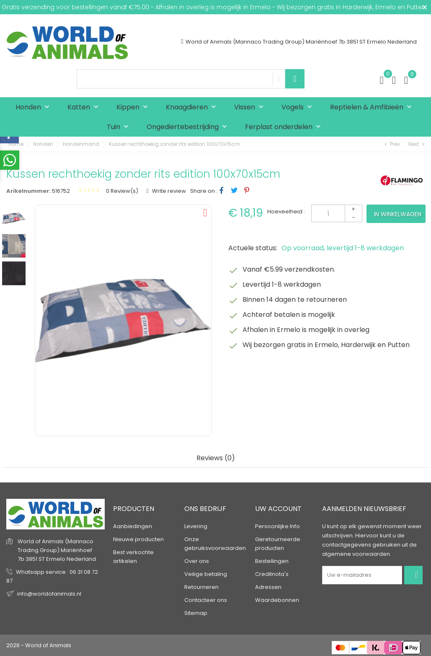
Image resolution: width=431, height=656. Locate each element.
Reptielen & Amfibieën (373, 107)
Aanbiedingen (132, 526)
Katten (84, 107)
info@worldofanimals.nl (49, 594)
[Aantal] (337, 213)
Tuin (119, 127)
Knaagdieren (193, 107)
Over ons (196, 561)
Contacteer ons (205, 600)
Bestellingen (272, 561)
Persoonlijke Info (277, 526)
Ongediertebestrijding (189, 127)
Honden (34, 107)
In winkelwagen (397, 214)
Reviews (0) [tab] (215, 458)
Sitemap (195, 613)
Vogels (298, 107)
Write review (168, 191)
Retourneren (201, 587)
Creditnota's (272, 574)
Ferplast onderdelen (285, 127)
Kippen (134, 107)
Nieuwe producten (138, 539)
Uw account (278, 508)
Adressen (268, 587)
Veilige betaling (205, 574)
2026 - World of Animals (38, 645)
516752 (61, 191)
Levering (195, 526)
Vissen (250, 107)
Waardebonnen (277, 600)
